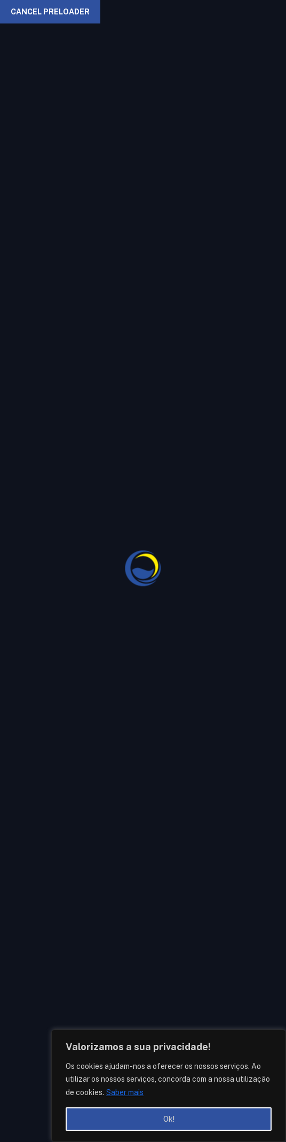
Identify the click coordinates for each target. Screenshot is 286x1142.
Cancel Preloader (50, 11)
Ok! (168, 1119)
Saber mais (125, 1092)
